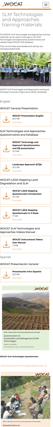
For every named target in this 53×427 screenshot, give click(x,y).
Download (17, 122)
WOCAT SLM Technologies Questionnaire (19, 356)
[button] (25, 9)
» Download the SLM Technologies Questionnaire (23, 366)
